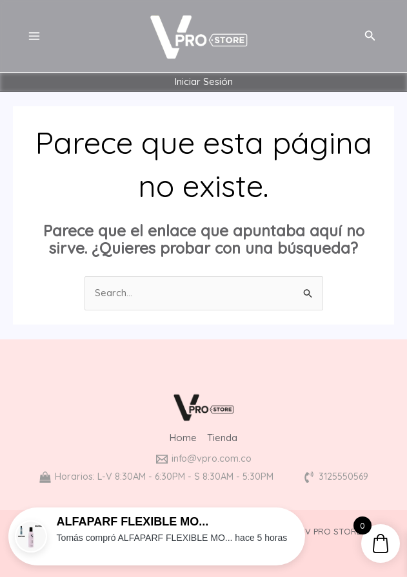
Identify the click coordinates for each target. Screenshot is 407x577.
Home (183, 438)
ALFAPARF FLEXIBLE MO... (133, 521)
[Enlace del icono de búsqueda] (370, 36)
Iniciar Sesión (204, 82)
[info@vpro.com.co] (203, 459)
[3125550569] (339, 477)
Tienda (222, 438)
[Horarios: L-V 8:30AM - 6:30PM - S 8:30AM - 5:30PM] (154, 477)
